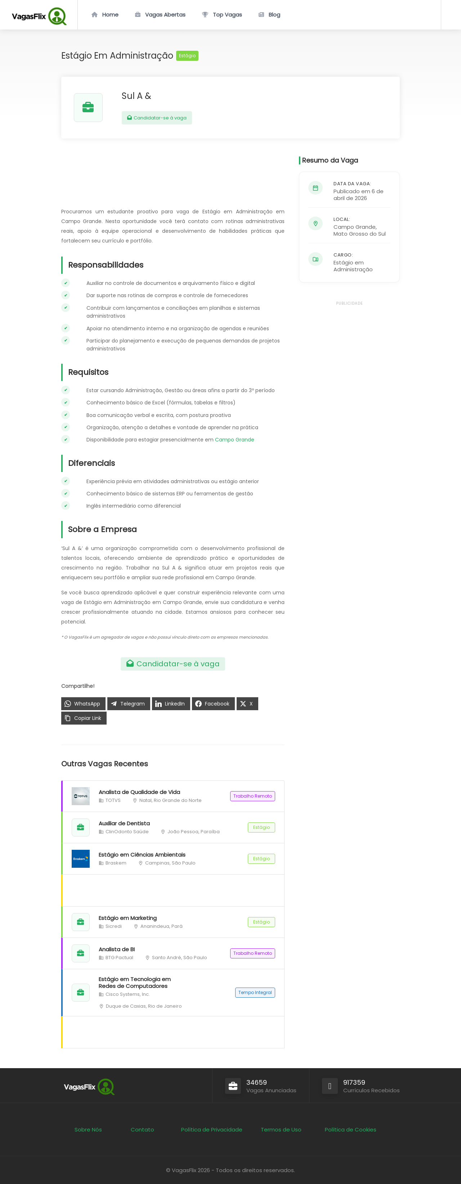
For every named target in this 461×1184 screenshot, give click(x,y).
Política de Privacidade (211, 1129)
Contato (142, 1129)
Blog (274, 14)
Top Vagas (227, 14)
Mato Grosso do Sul (360, 233)
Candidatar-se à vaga (157, 117)
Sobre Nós (88, 1129)
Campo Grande (234, 439)
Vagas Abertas (165, 14)
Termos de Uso (281, 1129)
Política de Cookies (350, 1129)
